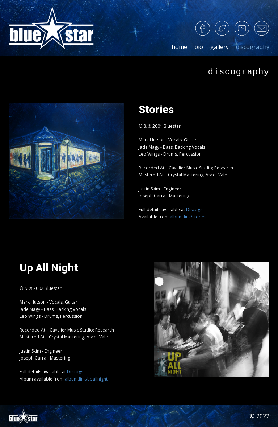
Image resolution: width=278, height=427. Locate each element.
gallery (219, 47)
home (179, 47)
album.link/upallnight (86, 379)
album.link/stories (188, 217)
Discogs (194, 209)
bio (198, 47)
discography (252, 47)
